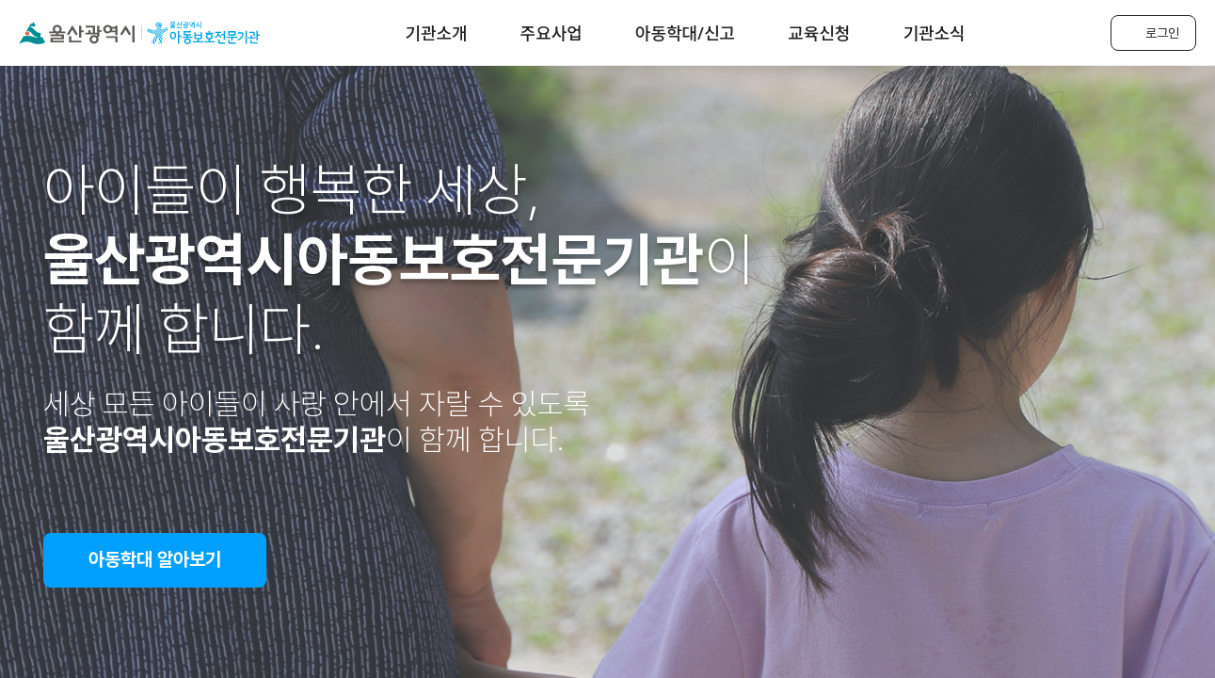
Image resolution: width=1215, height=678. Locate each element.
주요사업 (551, 33)
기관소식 (934, 33)
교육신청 (819, 33)
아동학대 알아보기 (154, 559)
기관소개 (436, 33)
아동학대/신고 (685, 33)
